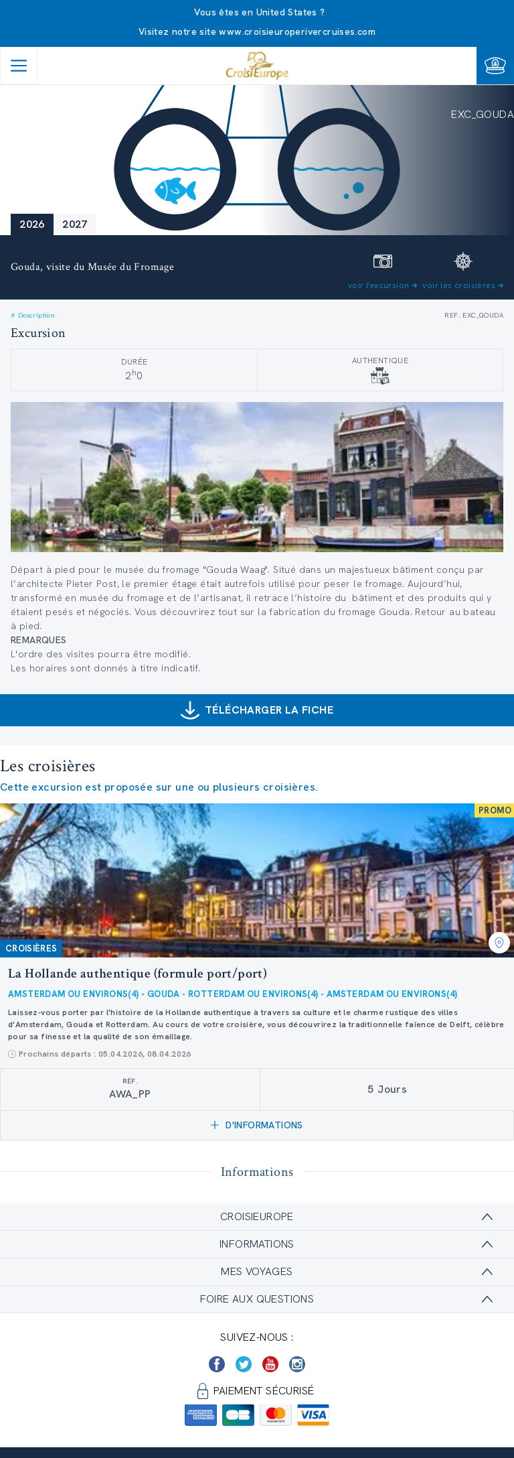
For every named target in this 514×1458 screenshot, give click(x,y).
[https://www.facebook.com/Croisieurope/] (217, 1364)
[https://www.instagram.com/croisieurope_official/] (297, 1364)
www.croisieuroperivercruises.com (297, 31)
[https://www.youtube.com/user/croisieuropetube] (270, 1364)
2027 (75, 224)
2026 (32, 224)
